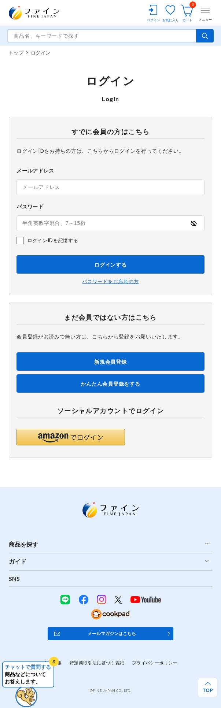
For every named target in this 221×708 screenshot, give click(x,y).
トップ (16, 53)
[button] (70, 437)
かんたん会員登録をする (110, 384)
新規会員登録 (110, 362)
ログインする (110, 265)
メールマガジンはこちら (112, 633)
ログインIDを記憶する (52, 240)
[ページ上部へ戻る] (207, 687)
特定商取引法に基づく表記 (97, 663)
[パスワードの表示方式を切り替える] (193, 223)
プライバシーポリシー (154, 663)
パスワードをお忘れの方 (110, 281)
